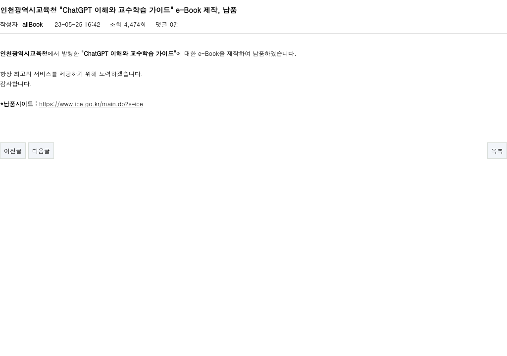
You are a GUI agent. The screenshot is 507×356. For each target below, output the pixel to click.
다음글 (41, 150)
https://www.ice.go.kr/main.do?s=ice (91, 103)
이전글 (13, 150)
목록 (497, 150)
